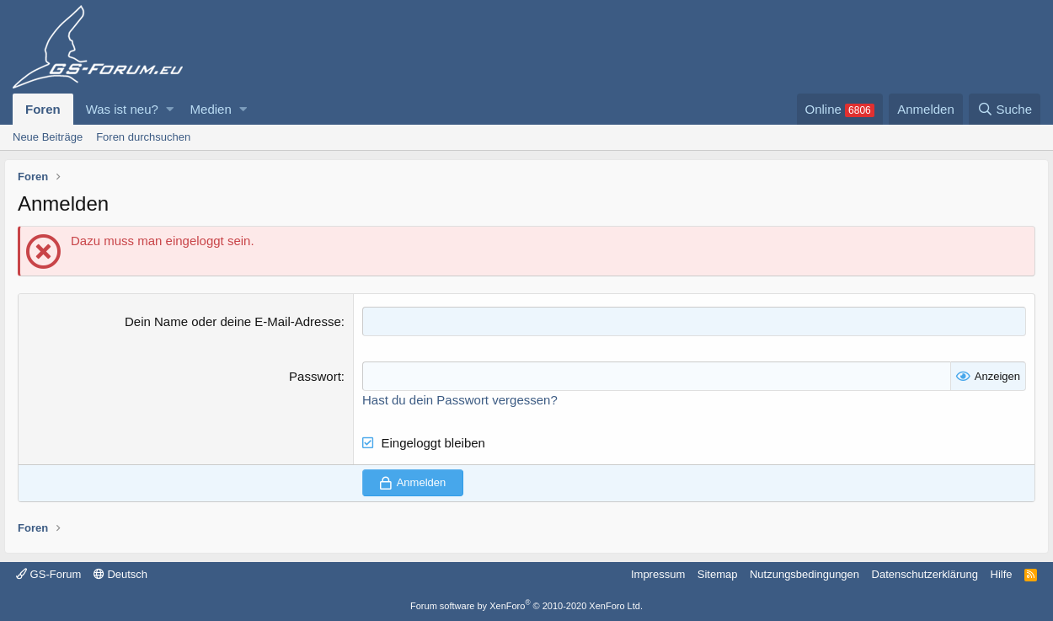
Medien (211, 109)
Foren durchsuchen (143, 137)
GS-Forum (48, 574)
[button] (170, 109)
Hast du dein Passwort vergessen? (460, 400)
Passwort (315, 376)
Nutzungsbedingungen (804, 574)
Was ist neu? (122, 109)
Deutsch (120, 574)
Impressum (658, 574)
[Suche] (1004, 109)
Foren (43, 109)
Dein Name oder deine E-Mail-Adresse (233, 321)
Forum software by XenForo (526, 606)
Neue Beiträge (48, 137)
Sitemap (718, 574)
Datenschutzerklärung (925, 574)
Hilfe (1002, 574)
